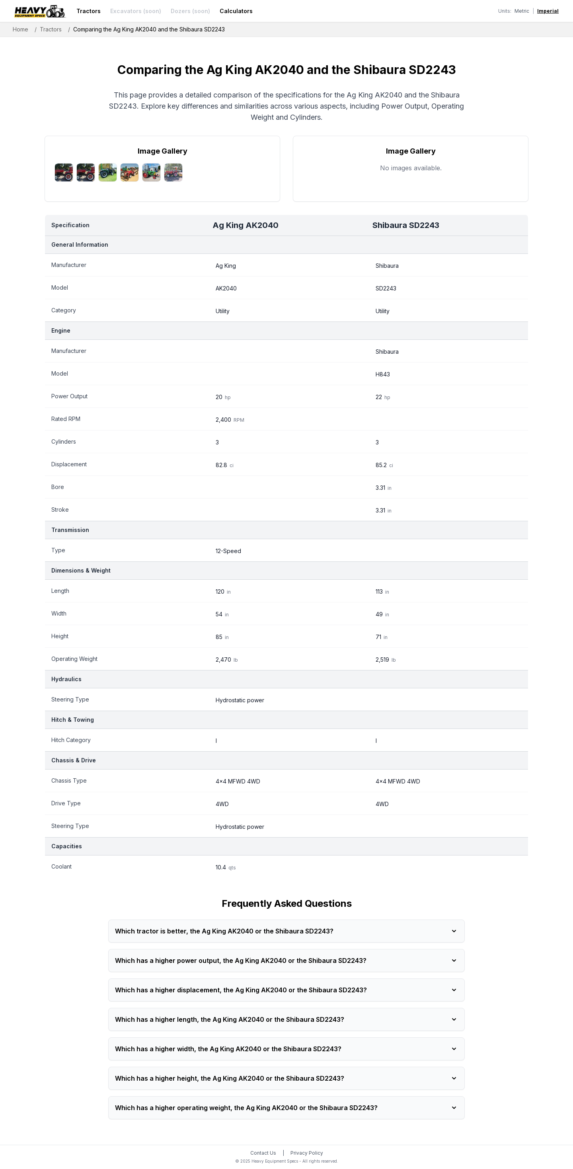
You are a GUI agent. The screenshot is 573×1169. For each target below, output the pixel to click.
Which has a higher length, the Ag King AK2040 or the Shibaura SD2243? (286, 1019)
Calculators (236, 11)
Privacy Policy (306, 1153)
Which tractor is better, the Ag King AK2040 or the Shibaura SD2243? (286, 931)
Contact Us (263, 1153)
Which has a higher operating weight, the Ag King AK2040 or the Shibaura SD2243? (286, 1108)
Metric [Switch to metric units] (522, 11)
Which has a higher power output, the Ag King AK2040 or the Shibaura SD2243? (286, 960)
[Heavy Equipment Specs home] (40, 11)
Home (20, 29)
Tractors (88, 11)
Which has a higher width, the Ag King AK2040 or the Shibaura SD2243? (286, 1049)
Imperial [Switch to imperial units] (548, 11)
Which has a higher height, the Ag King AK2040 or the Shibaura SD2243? (286, 1078)
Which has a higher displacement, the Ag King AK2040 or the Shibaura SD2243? (286, 990)
